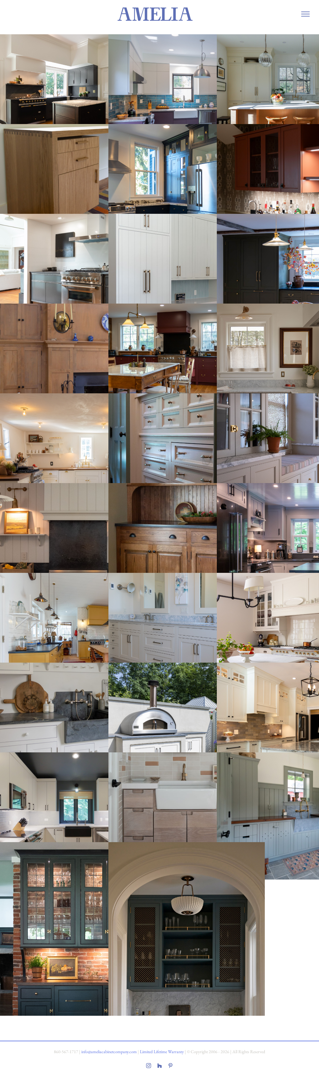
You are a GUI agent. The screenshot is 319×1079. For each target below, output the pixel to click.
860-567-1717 (66, 1051)
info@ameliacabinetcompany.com (109, 1051)
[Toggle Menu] (305, 14)
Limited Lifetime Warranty (162, 1051)
